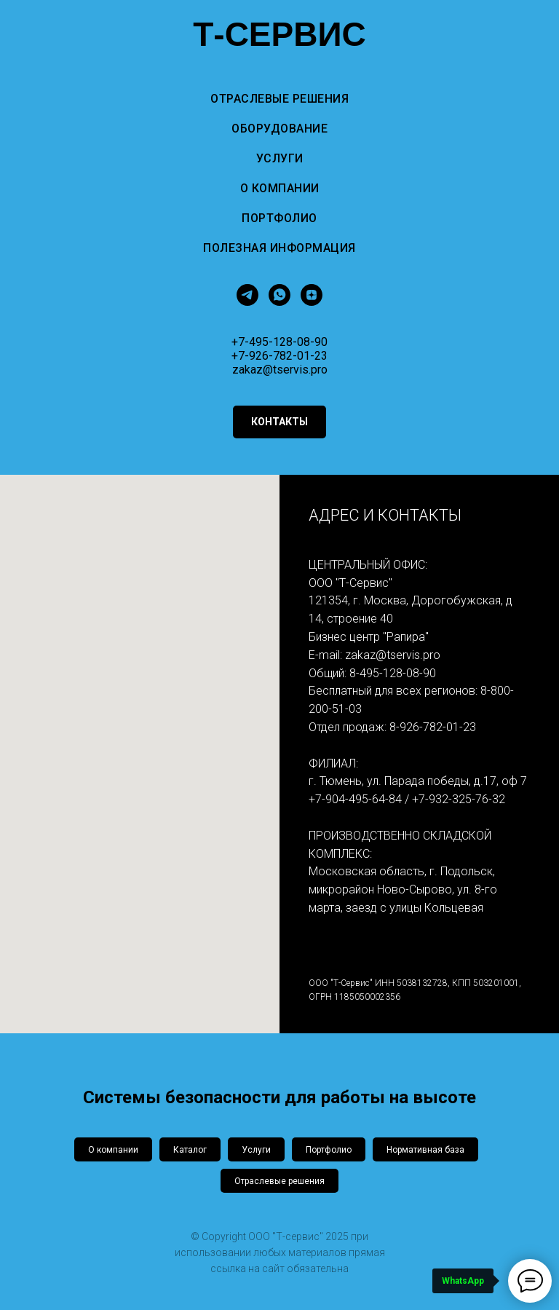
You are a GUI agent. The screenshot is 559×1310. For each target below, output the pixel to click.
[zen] (311, 295)
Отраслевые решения (279, 99)
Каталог (190, 1150)
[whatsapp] (279, 295)
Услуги (280, 158)
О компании (280, 188)
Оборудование (279, 128)
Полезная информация (279, 248)
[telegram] (247, 295)
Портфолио (279, 218)
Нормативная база (425, 1150)
